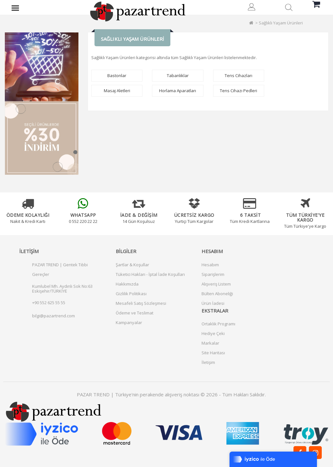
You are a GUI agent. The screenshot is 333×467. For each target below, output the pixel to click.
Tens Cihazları (238, 75)
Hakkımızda (127, 284)
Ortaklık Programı (218, 324)
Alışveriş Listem (216, 284)
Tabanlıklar (178, 75)
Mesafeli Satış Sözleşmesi (141, 303)
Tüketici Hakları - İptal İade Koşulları (150, 274)
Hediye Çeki (213, 333)
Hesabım (210, 265)
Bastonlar (116, 75)
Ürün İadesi (213, 303)
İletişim (208, 362)
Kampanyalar (129, 322)
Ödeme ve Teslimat (134, 313)
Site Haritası (213, 353)
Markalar (210, 343)
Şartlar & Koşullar (132, 265)
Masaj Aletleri (117, 90)
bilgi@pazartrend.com (53, 316)
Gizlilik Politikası (131, 293)
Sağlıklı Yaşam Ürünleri (281, 23)
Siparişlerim (213, 274)
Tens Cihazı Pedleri (238, 90)
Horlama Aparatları (177, 90)
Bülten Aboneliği (217, 293)
